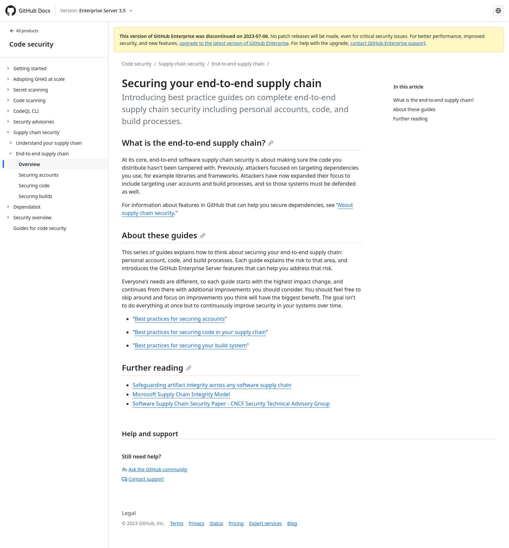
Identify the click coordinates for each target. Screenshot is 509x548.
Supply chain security (181, 64)
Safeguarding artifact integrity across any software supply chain (211, 385)
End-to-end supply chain (238, 64)
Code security (31, 44)
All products (23, 31)
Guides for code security (39, 228)
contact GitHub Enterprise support (387, 43)
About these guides (163, 235)
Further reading (156, 367)
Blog (292, 523)
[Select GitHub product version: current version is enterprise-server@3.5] (96, 10)
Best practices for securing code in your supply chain (200, 332)
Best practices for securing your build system (191, 345)
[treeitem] (56, 68)
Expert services (265, 523)
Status (216, 523)
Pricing (236, 523)
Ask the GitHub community (154, 469)
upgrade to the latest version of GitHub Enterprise (234, 43)
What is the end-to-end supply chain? (197, 142)
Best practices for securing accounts (180, 318)
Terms (176, 523)
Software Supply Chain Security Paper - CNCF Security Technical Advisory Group (231, 403)
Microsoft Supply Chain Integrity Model (181, 394)
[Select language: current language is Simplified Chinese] (498, 10)
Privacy (196, 523)
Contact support (143, 479)
